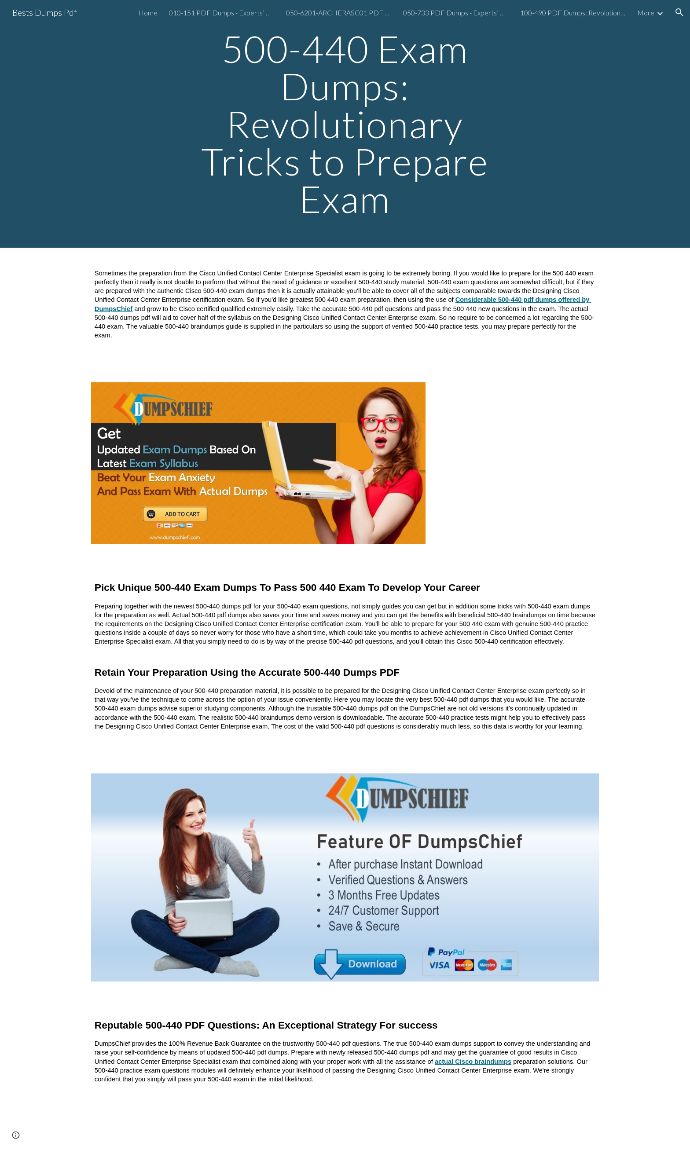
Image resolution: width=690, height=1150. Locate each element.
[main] (345, 123)
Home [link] (148, 12)
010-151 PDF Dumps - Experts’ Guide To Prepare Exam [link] (222, 12)
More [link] (645, 12)
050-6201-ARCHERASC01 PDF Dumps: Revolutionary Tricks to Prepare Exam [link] (339, 12)
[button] (679, 12)
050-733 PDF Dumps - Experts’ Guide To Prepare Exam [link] (456, 12)
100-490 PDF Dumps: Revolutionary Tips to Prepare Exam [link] (573, 12)
